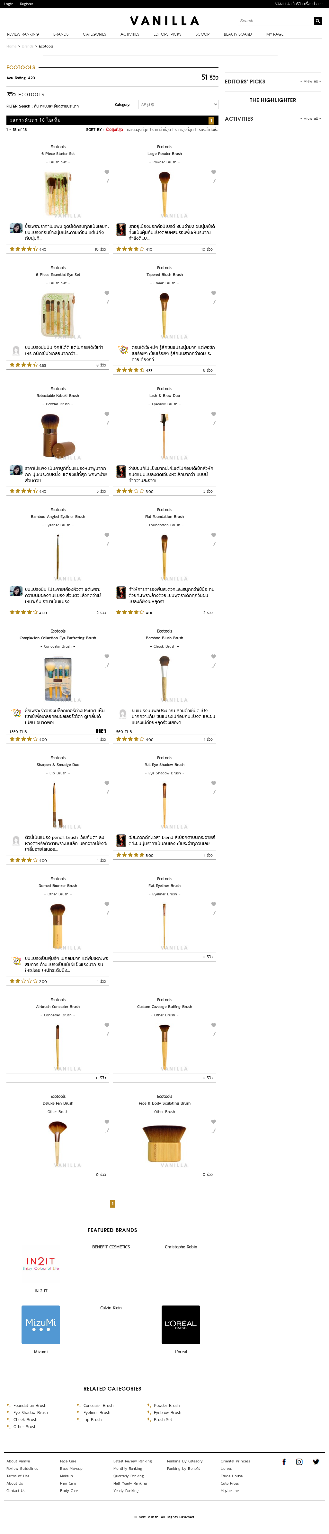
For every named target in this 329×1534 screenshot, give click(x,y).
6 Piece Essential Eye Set (58, 275)
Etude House (232, 1476)
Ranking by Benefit (183, 1468)
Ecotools (58, 147)
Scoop (202, 35)
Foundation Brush (164, 525)
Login (8, 4)
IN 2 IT (41, 1291)
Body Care (69, 1491)
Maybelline (230, 1491)
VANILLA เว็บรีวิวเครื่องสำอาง (299, 4)
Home (11, 46)
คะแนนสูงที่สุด (137, 130)
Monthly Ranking (127, 1468)
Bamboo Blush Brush (164, 638)
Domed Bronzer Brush (58, 886)
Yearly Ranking (126, 1491)
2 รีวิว (101, 613)
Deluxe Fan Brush (58, 1103)
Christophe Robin (181, 1247)
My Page (274, 35)
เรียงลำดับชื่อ (208, 130)
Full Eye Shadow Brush (164, 765)
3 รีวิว (208, 491)
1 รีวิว (101, 739)
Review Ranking (23, 35)
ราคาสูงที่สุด (184, 130)
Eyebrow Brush (164, 404)
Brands (60, 35)
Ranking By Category (185, 1461)
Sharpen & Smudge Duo (58, 765)
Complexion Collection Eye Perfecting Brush (58, 638)
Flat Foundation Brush (164, 517)
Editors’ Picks (167, 35)
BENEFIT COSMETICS (111, 1247)
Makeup (66, 1476)
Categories (94, 35)
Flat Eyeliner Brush (164, 886)
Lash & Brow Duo (164, 396)
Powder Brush (164, 162)
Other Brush (58, 894)
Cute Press (230, 1483)
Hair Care (68, 1483)
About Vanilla (18, 1461)
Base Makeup (71, 1468)
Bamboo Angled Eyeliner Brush (58, 517)
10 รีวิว (100, 249)
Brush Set (58, 162)
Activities (129, 35)
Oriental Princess (235, 1461)
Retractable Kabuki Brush (58, 396)
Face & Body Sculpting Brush (165, 1103)
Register (26, 4)
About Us (14, 1483)
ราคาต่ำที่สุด (161, 130)
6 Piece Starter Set (58, 154)
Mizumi (41, 1352)
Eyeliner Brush (58, 525)
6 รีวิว (208, 370)
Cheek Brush (164, 283)
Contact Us (15, 1491)
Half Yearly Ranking (130, 1483)
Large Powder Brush (164, 154)
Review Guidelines (22, 1468)
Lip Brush (58, 773)
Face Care (68, 1461)
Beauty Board (238, 35)
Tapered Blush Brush (165, 275)
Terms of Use (17, 1476)
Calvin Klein (110, 1308)
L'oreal (181, 1352)
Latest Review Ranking (132, 1461)
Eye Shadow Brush (164, 773)
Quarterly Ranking (128, 1476)
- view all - (310, 81)
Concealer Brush (58, 646)
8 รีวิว (101, 365)
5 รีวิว (101, 491)
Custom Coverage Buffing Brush (164, 1007)
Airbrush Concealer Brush (58, 1007)
